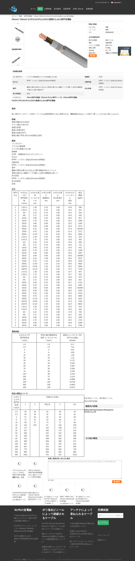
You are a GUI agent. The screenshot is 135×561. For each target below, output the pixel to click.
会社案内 (57, 9)
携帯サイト (102, 540)
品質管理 (66, 9)
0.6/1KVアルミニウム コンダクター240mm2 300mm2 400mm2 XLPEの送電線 (25, 528)
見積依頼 (89, 9)
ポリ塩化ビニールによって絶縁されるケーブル (53, 514)
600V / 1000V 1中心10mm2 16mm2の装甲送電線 (67, 499)
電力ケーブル (93, 398)
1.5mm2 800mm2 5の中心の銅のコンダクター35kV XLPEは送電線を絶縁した (25, 518)
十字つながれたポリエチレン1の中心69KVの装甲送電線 (19, 472)
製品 (40, 9)
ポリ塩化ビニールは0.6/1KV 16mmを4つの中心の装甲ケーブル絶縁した (51, 500)
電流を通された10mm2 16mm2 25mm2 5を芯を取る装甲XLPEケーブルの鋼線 (35, 497)
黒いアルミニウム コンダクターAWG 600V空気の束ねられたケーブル (81, 544)
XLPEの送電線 (23, 509)
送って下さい (103, 523)
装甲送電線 (28, 16)
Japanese (118, 2)
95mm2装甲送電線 (90, 401)
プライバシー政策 (20, 559)
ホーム (33, 9)
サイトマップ (103, 535)
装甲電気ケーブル (106, 398)
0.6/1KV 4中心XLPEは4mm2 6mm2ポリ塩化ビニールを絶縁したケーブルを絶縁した (53, 526)
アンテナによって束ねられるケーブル (81, 514)
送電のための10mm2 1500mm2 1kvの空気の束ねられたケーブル (82, 534)
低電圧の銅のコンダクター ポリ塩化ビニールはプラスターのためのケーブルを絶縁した (53, 549)
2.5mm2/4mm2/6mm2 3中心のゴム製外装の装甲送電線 (19, 495)
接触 (93, 56)
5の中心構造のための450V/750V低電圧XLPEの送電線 (26, 538)
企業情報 (47, 9)
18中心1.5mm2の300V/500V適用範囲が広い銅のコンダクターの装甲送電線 (35, 473)
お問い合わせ (78, 9)
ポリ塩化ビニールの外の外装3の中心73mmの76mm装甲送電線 (83, 500)
